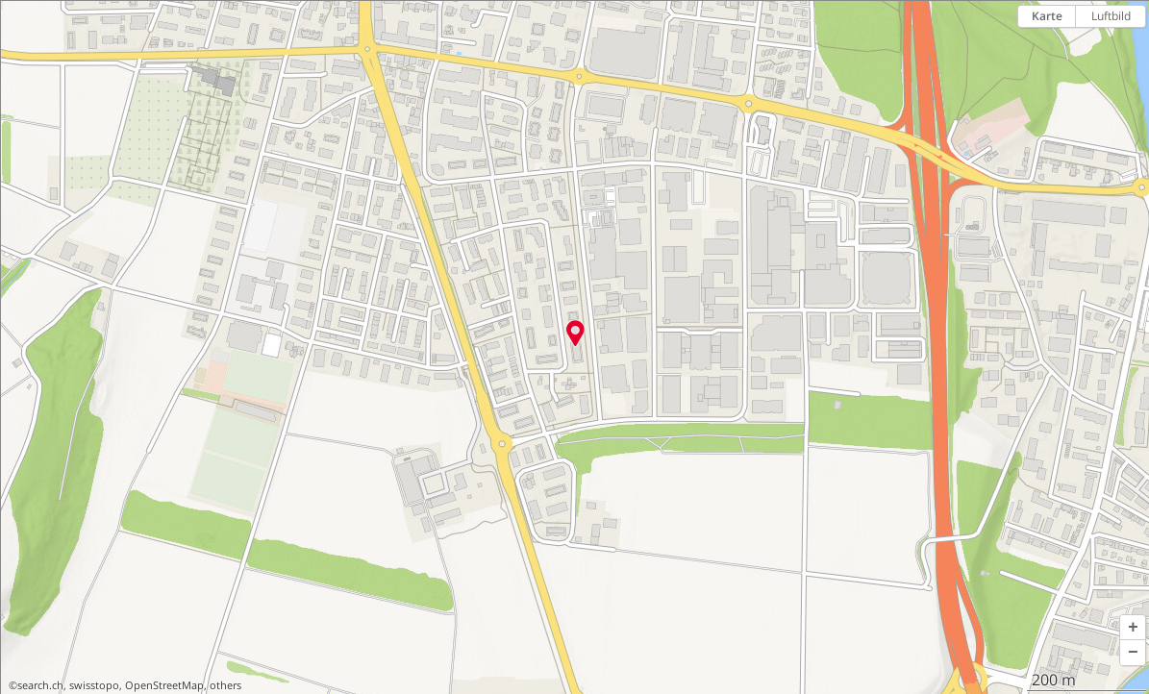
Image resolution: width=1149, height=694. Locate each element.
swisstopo (94, 685)
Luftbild (1111, 16)
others (225, 685)
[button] (1132, 627)
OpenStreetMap (164, 685)
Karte (1047, 16)
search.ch (40, 685)
